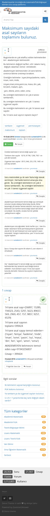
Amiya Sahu (32, 503)
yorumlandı (33, 168)
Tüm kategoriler (16, 411)
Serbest (17, 137)
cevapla (42, 171)
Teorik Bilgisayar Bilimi (14, 427)
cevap (9, 144)
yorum (19, 144)
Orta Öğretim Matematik (15, 449)
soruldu (19, 139)
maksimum (10, 130)
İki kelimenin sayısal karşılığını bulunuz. (22, 385)
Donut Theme (8, 503)
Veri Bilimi (8, 444)
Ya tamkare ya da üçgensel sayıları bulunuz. (24, 393)
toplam (22, 130)
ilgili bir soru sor (14, 366)
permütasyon (34, 125)
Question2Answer (21, 507)
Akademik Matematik (13, 416)
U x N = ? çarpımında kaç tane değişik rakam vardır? (24, 399)
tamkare (8, 125)
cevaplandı (9, 361)
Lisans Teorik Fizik (12, 438)
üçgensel (20, 125)
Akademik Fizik (10, 422)
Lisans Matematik (12, 433)
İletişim (4, 491)
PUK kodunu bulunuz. (14, 389)
